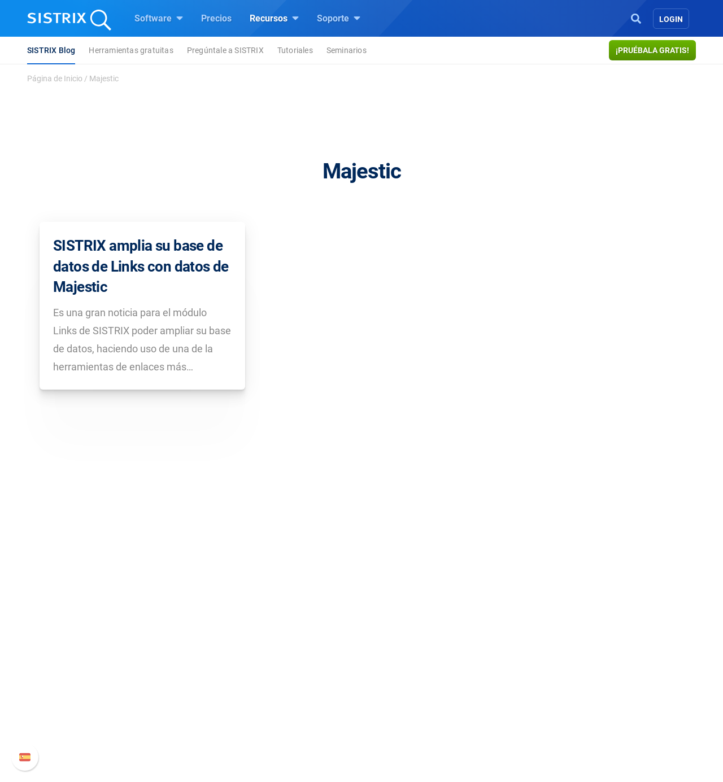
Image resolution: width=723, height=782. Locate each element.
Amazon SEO (271, 682)
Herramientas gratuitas (131, 50)
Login (671, 19)
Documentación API (544, 682)
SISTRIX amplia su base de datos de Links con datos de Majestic (141, 266)
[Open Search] (636, 17)
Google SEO (269, 664)
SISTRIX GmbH (149, 625)
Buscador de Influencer (290, 700)
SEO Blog (393, 682)
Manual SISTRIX (554, 646)
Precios (216, 18)
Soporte (338, 18)
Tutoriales (295, 50)
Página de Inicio (54, 78)
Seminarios (346, 50)
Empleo (149, 664)
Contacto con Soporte (548, 700)
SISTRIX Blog (51, 50)
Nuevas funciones (541, 664)
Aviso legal (137, 732)
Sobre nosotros (145, 646)
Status (518, 718)
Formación (136, 682)
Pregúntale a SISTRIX (225, 50)
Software (158, 18)
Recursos (274, 18)
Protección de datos (154, 707)
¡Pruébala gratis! (652, 50)
